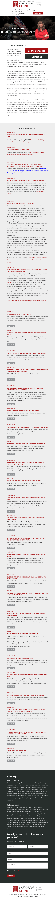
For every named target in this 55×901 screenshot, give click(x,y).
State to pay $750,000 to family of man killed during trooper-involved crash (26, 615)
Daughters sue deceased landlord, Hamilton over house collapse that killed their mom (25, 389)
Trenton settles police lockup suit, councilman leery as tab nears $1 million (26, 578)
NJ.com (9, 283)
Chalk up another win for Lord (17, 751)
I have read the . (15, 871)
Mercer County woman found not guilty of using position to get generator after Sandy (27, 594)
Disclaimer (37, 894)
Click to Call (38, 13)
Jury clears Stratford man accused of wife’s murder (24, 482)
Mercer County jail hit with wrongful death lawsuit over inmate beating (25, 519)
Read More (11, 327)
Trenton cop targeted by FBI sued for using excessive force (26, 445)
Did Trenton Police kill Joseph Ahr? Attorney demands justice (27, 354)
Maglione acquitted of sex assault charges (20, 659)
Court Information (36, 50)
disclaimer (19, 871)
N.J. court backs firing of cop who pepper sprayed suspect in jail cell (26, 334)
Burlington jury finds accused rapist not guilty (22, 635)
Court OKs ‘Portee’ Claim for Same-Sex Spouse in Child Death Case (26, 499)
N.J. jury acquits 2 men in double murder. (18, 150)
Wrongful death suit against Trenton (19, 315)
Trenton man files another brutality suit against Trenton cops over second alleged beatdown (27, 371)
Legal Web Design (33, 896)
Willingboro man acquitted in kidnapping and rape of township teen (27, 676)
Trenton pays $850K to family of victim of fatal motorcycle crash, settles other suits (25, 464)
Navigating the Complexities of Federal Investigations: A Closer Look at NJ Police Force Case (27, 271)
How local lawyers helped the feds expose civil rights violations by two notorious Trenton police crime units (27, 172)
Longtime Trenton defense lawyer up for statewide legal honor (27, 428)
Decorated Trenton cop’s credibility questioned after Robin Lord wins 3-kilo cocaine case (26, 734)
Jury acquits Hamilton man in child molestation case (23, 411)
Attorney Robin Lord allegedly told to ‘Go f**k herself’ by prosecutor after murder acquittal (25, 540)
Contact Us (37, 56)
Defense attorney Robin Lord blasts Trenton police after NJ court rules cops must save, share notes (26, 711)
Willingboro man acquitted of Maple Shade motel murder (25, 696)
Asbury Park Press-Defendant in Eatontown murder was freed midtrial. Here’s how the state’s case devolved (27, 261)
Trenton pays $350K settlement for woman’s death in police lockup (26, 556)
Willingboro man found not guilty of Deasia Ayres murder (25, 181)
